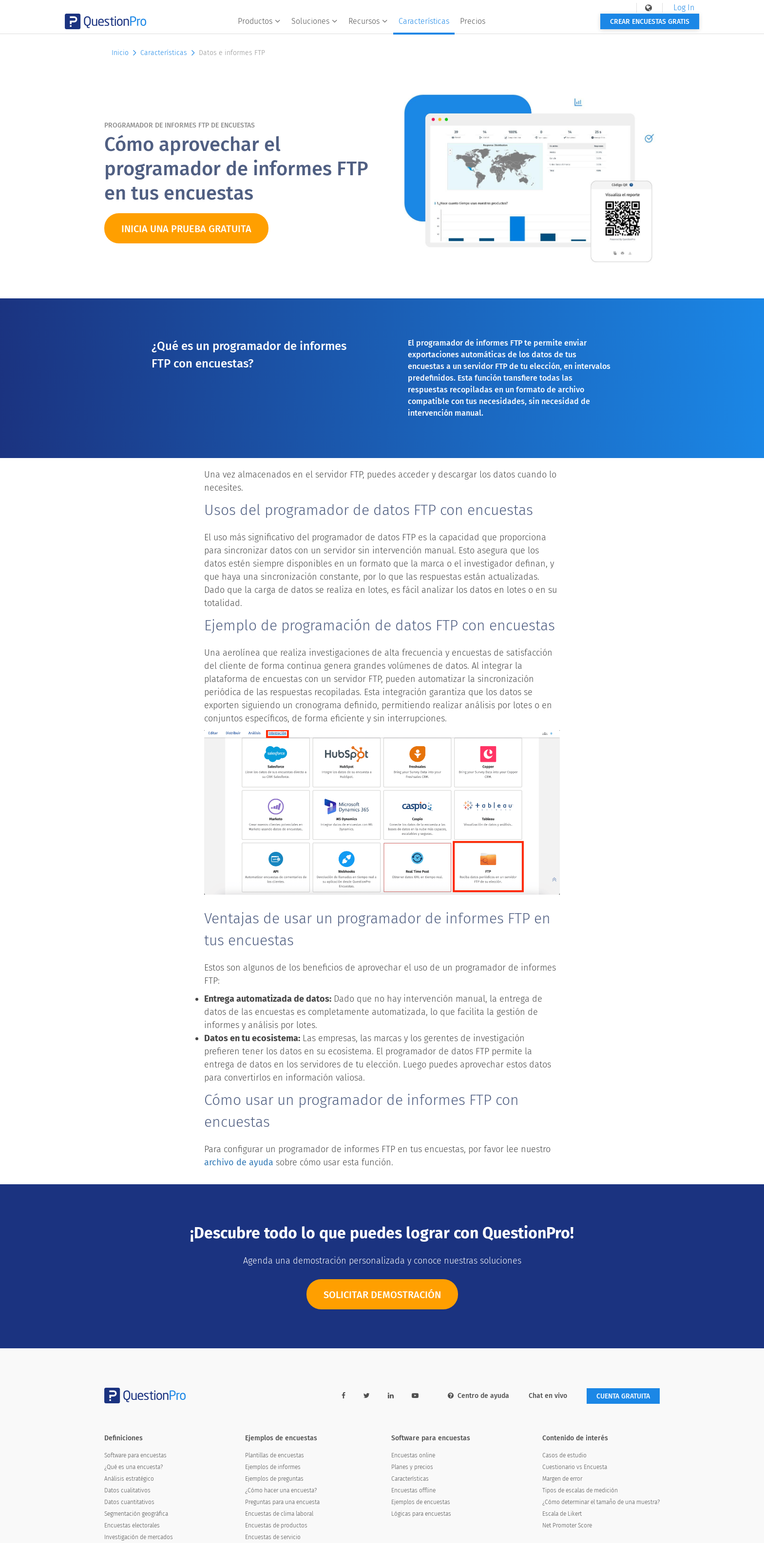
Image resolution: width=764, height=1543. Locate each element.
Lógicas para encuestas (421, 1513)
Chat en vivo (548, 1396)
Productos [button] (288, 27)
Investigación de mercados (138, 1537)
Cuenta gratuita (623, 1396)
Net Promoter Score (567, 1525)
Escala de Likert (562, 1513)
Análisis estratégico (129, 1478)
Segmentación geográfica (136, 1513)
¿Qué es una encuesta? (133, 1467)
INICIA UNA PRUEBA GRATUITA (186, 229)
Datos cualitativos (127, 1490)
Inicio (125, 53)
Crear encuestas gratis (610, 28)
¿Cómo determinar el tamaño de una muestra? (601, 1502)
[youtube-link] (415, 1396)
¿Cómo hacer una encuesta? (281, 1490)
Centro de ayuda (478, 1396)
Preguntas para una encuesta (282, 1502)
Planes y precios (412, 1467)
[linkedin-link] (391, 1396)
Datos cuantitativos (129, 1502)
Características (453, 27)
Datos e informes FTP (232, 53)
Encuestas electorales (132, 1525)
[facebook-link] (343, 1396)
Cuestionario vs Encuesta (574, 1467)
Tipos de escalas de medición (580, 1490)
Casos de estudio (564, 1455)
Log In (644, 7)
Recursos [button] (398, 27)
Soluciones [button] (344, 27)
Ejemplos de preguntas (274, 1478)
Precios (502, 27)
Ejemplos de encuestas (420, 1502)
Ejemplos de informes (273, 1467)
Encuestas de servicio (273, 1537)
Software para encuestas (135, 1455)
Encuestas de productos (276, 1525)
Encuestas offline (413, 1490)
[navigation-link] (610, 8)
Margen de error (562, 1478)
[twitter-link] (367, 1396)
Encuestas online (413, 1455)
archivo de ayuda (238, 1162)
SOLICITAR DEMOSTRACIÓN (382, 1298)
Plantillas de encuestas (274, 1455)
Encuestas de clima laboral (279, 1513)
